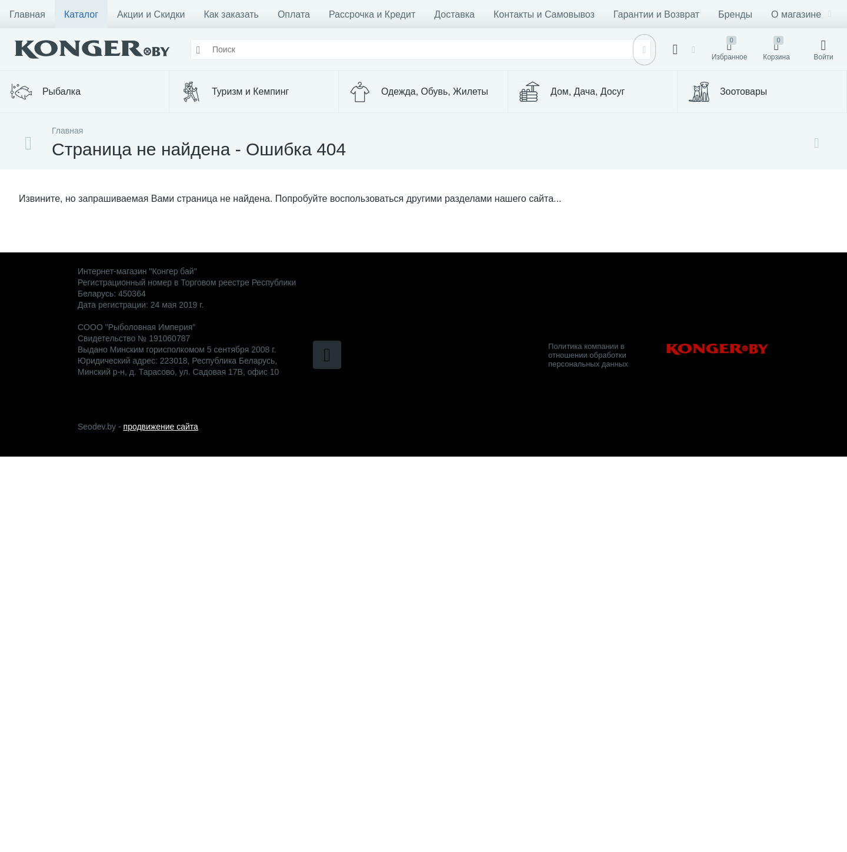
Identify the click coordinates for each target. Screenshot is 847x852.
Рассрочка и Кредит (372, 14)
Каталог (81, 14)
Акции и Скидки (151, 14)
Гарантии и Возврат (656, 14)
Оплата (294, 14)
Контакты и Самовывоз (544, 14)
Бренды (735, 14)
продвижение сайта (161, 426)
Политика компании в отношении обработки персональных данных (588, 355)
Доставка (454, 14)
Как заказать (231, 14)
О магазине (801, 14)
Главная (27, 14)
